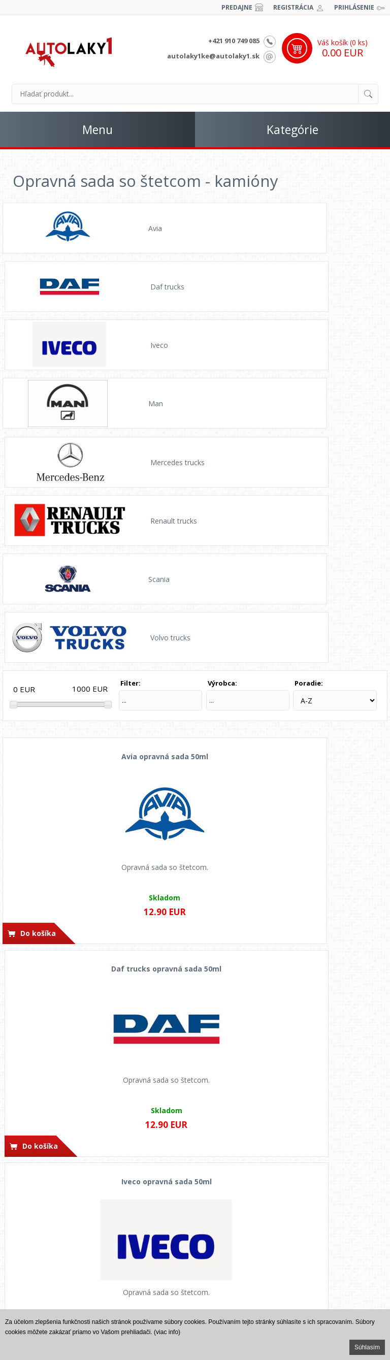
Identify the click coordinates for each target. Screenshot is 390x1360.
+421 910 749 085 (233, 40)
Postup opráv (71, 1192)
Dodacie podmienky (194, 1230)
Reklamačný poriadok (71, 1255)
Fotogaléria (71, 1268)
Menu (97, 129)
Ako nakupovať (194, 1192)
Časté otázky (72, 1205)
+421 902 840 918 (318, 1192)
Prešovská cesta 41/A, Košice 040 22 (318, 1286)
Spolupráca (71, 1281)
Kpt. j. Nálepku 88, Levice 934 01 (318, 1273)
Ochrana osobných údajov (72, 1230)
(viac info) (167, 1332)
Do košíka (38, 634)
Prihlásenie (354, 7)
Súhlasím (367, 1347)
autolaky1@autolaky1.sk (318, 1217)
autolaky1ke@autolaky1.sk (213, 55)
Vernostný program (195, 1243)
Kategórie (292, 129)
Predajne (236, 7)
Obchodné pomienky (72, 1217)
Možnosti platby (195, 1205)
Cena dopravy (195, 1217)
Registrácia (293, 7)
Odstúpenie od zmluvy (72, 1243)
